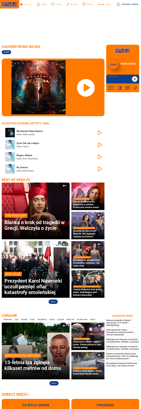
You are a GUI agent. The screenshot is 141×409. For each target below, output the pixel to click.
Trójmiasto (42, 319)
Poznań (24, 319)
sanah (32, 134)
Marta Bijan (28, 171)
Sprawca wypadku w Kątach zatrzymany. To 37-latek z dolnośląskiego (118, 322)
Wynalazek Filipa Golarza (30, 131)
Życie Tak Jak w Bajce (28, 143)
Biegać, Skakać (24, 155)
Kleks (19, 134)
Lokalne (9, 315)
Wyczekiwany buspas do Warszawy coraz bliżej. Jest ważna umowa (121, 364)
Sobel (25, 134)
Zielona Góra (82, 319)
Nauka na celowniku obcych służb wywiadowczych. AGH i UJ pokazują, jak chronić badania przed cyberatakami (122, 356)
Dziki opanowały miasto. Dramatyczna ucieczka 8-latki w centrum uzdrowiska (120, 332)
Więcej (53, 302)
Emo (25, 158)
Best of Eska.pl (16, 180)
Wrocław (70, 319)
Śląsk (32, 319)
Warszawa (8, 319)
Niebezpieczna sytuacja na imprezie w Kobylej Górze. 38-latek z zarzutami (122, 340)
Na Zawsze (22, 167)
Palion (26, 146)
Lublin (52, 319)
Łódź (16, 319)
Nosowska (33, 158)
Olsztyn (60, 319)
